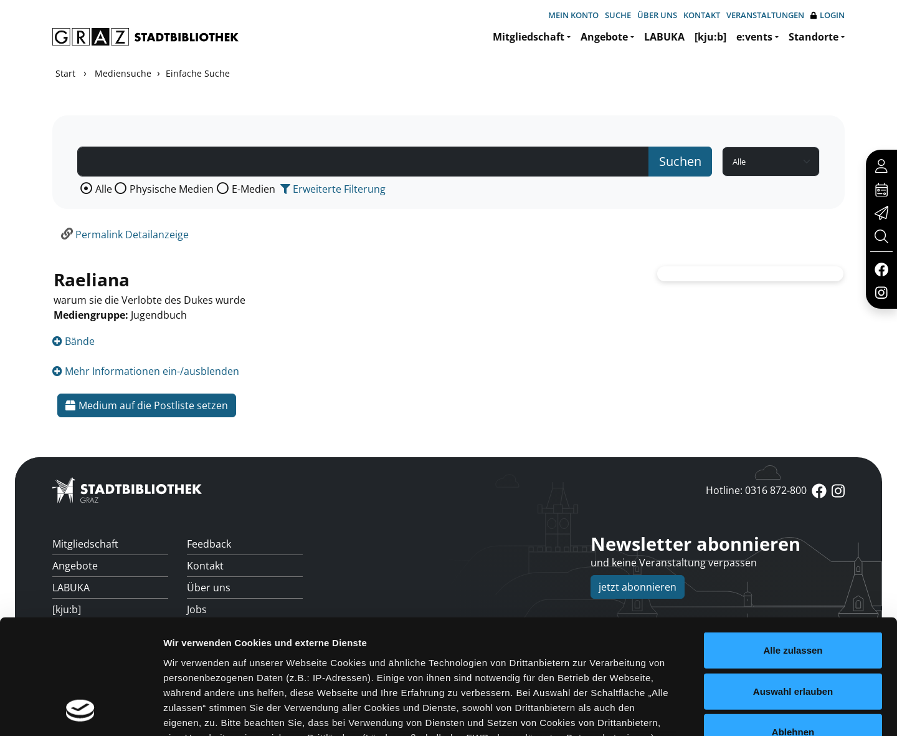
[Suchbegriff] (363, 162)
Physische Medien (172, 189)
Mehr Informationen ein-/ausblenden (145, 371)
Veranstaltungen (765, 15)
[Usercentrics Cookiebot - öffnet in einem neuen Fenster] (80, 711)
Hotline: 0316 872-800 (756, 490)
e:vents (754, 37)
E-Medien (253, 189)
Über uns (657, 15)
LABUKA (664, 37)
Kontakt (701, 15)
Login (827, 15)
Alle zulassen (792, 545)
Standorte (813, 37)
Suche (618, 15)
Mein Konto (573, 15)
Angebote (604, 37)
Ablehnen (793, 627)
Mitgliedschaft (528, 37)
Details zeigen (662, 711)
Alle (103, 189)
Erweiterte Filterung (333, 189)
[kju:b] (710, 37)
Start (65, 73)
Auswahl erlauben (793, 586)
